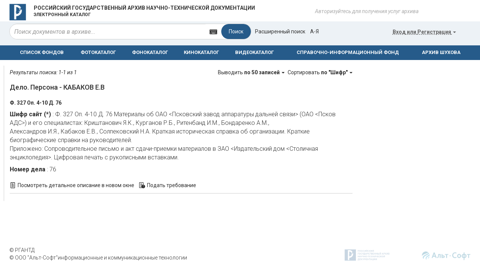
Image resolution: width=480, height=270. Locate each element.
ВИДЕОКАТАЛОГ (254, 52)
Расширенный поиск (280, 31)
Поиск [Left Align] (236, 31)
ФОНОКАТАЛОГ (150, 52)
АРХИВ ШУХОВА (441, 52)
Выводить (252, 72)
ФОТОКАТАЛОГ (98, 52)
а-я (314, 31)
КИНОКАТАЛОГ (201, 52)
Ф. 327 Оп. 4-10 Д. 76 (36, 103)
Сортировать (320, 72)
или (424, 32)
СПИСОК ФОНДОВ (42, 52)
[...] (108, 31)
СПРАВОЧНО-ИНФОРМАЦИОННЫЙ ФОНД (348, 52)
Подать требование (171, 185)
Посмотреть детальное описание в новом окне (76, 185)
